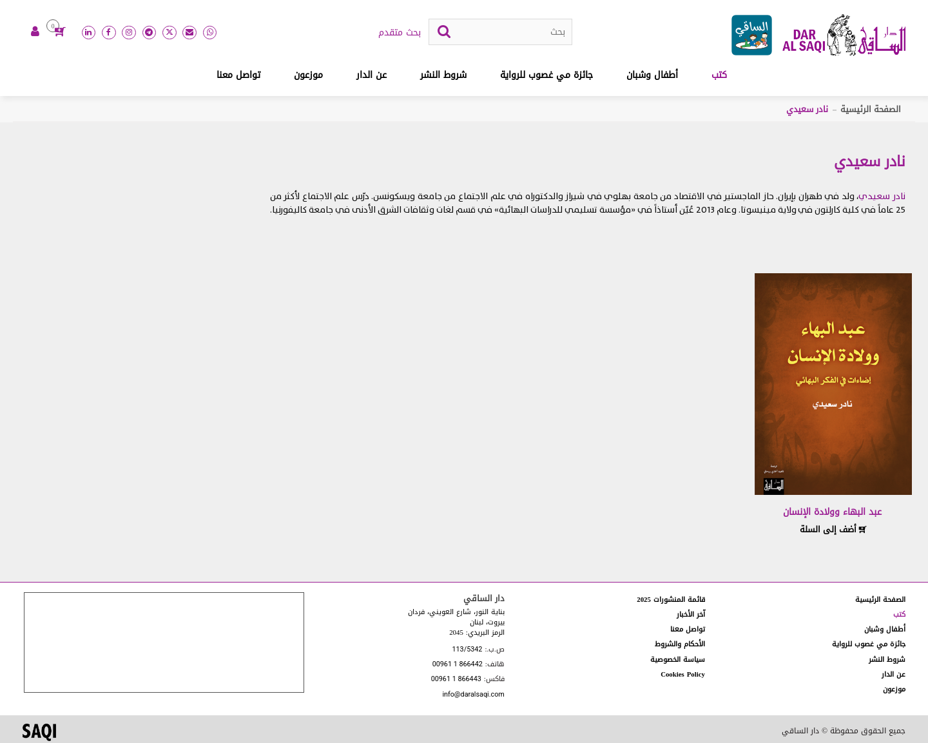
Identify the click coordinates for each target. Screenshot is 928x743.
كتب (719, 75)
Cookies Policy (683, 674)
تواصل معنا (238, 75)
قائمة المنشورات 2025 (671, 599)
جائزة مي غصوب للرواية (546, 75)
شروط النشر (443, 75)
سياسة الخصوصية (677, 659)
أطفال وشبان (652, 75)
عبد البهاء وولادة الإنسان (832, 512)
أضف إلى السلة (833, 529)
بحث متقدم (399, 32)
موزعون (308, 75)
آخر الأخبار (691, 614)
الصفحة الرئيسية (870, 109)
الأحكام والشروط (680, 644)
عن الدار (371, 75)
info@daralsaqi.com (473, 695)
